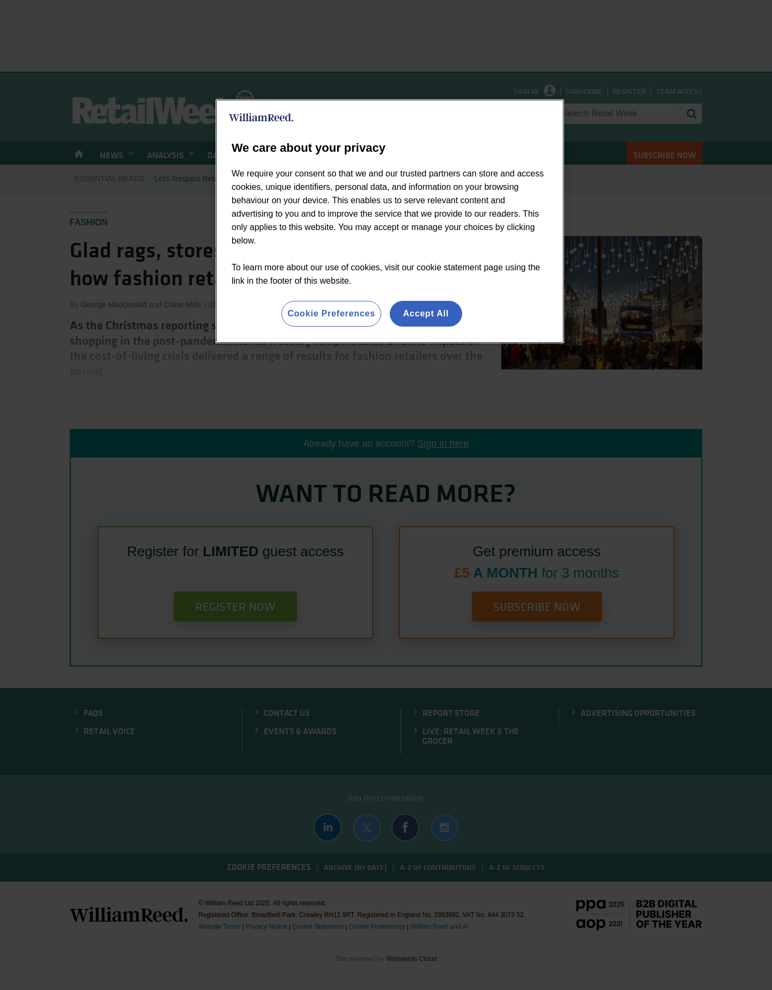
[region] (390, 221)
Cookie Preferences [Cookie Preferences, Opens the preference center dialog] (331, 313)
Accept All (426, 313)
